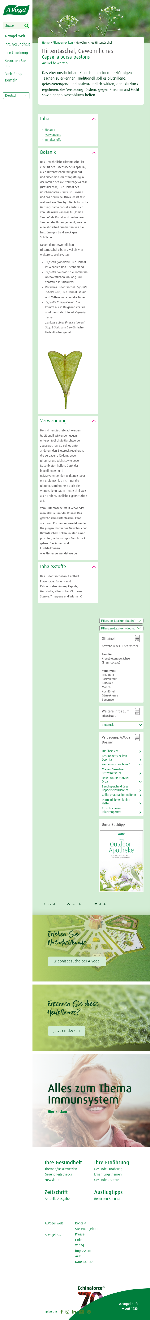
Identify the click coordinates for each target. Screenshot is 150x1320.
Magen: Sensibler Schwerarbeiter (113, 771)
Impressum (83, 1251)
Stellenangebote (86, 1229)
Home (45, 42)
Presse (79, 1235)
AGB (78, 1257)
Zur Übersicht (110, 751)
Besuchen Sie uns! (107, 1199)
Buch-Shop (13, 74)
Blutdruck (108, 724)
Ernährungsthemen (108, 1175)
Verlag (79, 1246)
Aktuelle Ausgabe (57, 1199)
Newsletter (53, 1180)
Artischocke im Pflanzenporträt (111, 810)
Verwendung (53, 134)
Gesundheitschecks (58, 1175)
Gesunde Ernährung (108, 1169)
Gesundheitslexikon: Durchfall (115, 758)
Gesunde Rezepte (106, 1180)
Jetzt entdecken (67, 1031)
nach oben (78, 904)
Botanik (50, 129)
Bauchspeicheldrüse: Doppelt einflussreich (115, 788)
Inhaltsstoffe (53, 139)
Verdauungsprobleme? (116, 764)
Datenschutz (84, 1262)
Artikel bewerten (57, 63)
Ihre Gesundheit (17, 44)
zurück (50, 904)
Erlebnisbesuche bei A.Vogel (77, 962)
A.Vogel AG (53, 1235)
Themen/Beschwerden (61, 1169)
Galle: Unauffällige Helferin (119, 794)
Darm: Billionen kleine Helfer (116, 801)
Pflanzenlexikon (63, 42)
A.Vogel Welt (15, 36)
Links (78, 1240)
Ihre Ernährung (16, 52)
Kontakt (80, 1224)
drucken (106, 904)
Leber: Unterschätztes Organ (115, 779)
